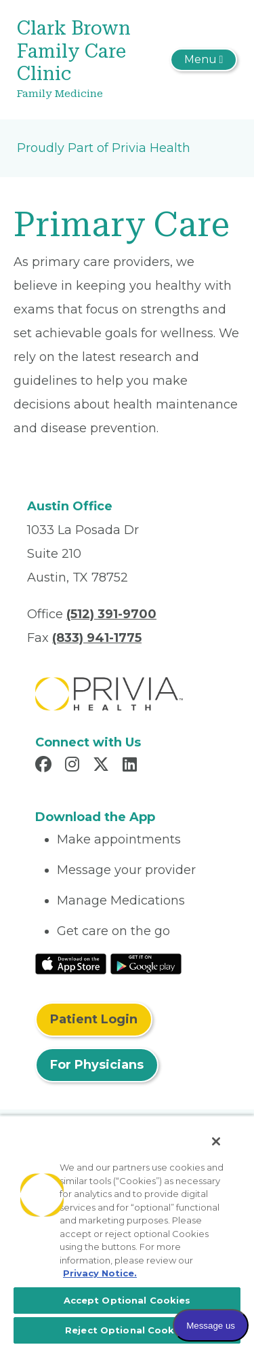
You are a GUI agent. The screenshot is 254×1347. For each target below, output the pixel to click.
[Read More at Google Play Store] (146, 962)
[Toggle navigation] (203, 59)
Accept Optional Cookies (127, 1300)
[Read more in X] (103, 766)
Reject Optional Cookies (127, 1330)
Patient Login (93, 1019)
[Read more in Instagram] (74, 766)
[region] (127, 1231)
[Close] (216, 1141)
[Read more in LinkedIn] (132, 766)
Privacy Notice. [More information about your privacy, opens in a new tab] (100, 1273)
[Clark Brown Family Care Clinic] (90, 59)
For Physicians (97, 1064)
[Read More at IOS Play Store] (70, 962)
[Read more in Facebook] (45, 766)
